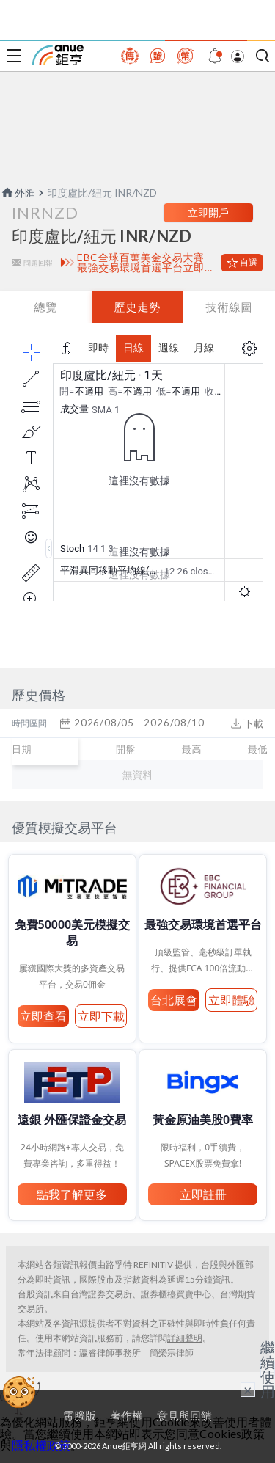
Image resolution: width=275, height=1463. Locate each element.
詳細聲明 (184, 1337)
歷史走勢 (137, 306)
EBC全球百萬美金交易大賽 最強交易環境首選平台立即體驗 (146, 262)
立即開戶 (208, 212)
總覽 (45, 306)
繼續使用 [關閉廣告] (267, 1369)
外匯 (17, 192)
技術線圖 (228, 306)
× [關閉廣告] (247, 1389)
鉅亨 (58, 55)
